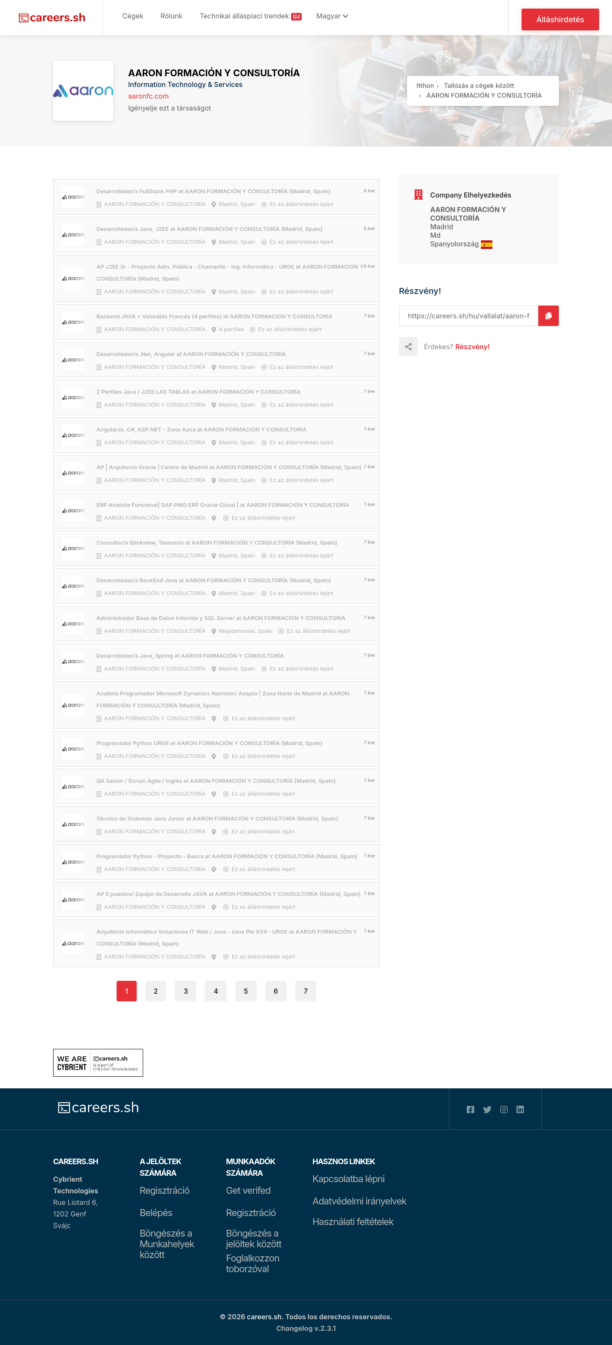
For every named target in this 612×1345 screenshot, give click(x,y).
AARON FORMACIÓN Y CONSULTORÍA (214, 72)
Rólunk (171, 16)
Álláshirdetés (561, 20)
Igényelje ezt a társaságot (169, 108)
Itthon (425, 86)
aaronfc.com (148, 96)
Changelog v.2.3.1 (306, 1328)
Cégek (133, 16)
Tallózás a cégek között (479, 86)
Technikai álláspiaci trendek (251, 16)
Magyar (333, 16)
